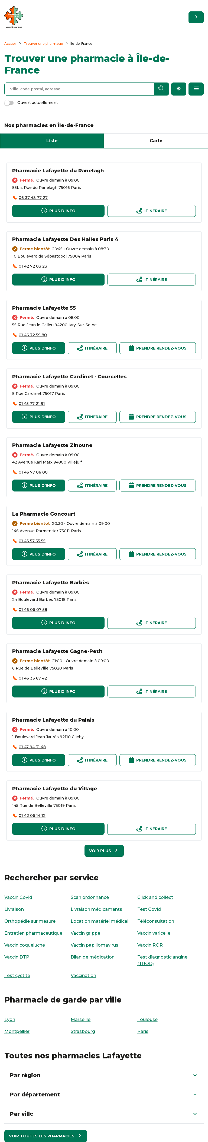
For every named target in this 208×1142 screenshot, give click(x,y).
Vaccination (83, 975)
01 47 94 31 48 (32, 746)
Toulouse (147, 1019)
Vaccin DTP (16, 957)
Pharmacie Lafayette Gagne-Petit (57, 651)
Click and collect (155, 897)
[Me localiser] (178, 89)
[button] (104, 1075)
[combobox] (79, 89)
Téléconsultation (155, 921)
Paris (142, 1031)
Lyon (9, 1019)
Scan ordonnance (90, 897)
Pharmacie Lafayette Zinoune (52, 445)
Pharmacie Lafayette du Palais (53, 720)
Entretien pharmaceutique (33, 933)
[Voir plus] (104, 851)
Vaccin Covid (18, 897)
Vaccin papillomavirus (94, 945)
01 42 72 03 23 (33, 266)
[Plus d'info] (58, 211)
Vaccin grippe (85, 933)
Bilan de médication (93, 957)
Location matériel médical (99, 921)
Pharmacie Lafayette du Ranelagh (58, 171)
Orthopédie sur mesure (30, 921)
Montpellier (17, 1031)
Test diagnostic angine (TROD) (162, 960)
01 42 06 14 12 (32, 815)
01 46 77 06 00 (33, 472)
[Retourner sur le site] (196, 17)
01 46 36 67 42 (33, 678)
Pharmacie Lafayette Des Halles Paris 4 (65, 239)
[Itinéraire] (151, 211)
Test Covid (149, 909)
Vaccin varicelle (153, 933)
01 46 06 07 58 (33, 609)
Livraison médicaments (96, 909)
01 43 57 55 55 (32, 540)
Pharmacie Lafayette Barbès (50, 583)
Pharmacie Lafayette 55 (44, 308)
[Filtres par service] (196, 89)
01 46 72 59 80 (33, 334)
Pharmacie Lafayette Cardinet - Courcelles (69, 377)
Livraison (14, 909)
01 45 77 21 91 (32, 403)
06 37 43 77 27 (33, 197)
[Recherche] (161, 89)
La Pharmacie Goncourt (43, 514)
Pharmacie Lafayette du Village (54, 789)
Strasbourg (83, 1031)
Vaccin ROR (150, 945)
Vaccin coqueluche (24, 945)
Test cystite (17, 975)
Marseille (80, 1019)
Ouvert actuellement (31, 102)
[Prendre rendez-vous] (157, 348)
